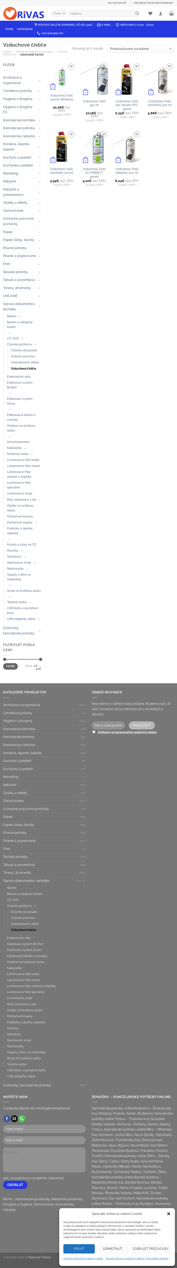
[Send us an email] (14, 1118)
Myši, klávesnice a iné (21, 499)
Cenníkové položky (17, 91)
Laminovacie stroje (19, 493)
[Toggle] (39, 80)
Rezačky (12, 550)
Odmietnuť (112, 1249)
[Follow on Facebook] (7, 1118)
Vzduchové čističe (23, 368)
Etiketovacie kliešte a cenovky (21, 417)
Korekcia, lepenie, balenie (16, 146)
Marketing (10, 173)
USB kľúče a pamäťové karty (22, 610)
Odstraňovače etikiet (25, 362)
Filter (10, 666)
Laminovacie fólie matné (23, 466)
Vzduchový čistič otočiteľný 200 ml (160, 103)
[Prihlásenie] (161, 13)
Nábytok (9, 181)
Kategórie (25, 29)
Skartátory (14, 556)
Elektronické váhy (19, 376)
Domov (7, 51)
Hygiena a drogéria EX (17, 109)
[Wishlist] (150, 13)
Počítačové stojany (20, 522)
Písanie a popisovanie (19, 256)
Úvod (9, 29)
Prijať (79, 1249)
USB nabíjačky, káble (21, 619)
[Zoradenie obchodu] (140, 49)
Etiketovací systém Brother (20, 385)
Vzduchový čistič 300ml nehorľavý (61, 97)
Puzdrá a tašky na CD (21, 544)
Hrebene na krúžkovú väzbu (21, 428)
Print (6, 264)
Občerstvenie (13, 211)
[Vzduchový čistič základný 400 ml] (127, 147)
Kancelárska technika (19, 120)
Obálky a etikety (15, 203)
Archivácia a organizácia (12, 80)
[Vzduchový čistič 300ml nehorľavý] (61, 76)
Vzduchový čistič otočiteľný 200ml (61, 171)
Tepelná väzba (17, 602)
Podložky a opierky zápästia (20, 531)
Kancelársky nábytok (19, 136)
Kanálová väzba (17, 454)
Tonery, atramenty (17, 288)
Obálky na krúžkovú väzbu (20, 508)
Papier (8, 232)
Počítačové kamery (20, 516)
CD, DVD (13, 338)
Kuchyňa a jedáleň (17, 157)
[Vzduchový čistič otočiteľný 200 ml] (159, 79)
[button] (169, 1214)
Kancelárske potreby (19, 128)
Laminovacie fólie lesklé (23, 460)
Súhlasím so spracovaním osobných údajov (127, 732)
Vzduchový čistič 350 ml (94, 103)
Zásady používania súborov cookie (83, 1258)
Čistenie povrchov (23, 356)
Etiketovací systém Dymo (20, 401)
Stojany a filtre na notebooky (19, 577)
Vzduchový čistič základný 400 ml (127, 171)
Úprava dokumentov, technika (34, 51)
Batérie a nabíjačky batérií (20, 324)
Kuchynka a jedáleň (18, 165)
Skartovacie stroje (19, 562)
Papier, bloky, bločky (18, 240)
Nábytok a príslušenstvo (13, 192)
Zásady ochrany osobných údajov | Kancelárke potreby (137, 1258)
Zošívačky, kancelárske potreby (18, 630)
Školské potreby (15, 272)
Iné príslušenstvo (18, 442)
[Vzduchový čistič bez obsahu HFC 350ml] (127, 79)
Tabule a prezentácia (19, 280)
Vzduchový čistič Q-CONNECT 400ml (94, 172)
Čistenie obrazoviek (24, 350)
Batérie (12, 316)
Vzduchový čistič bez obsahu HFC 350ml (127, 105)
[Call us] (21, 1118)
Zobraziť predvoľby (151, 1249)
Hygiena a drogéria (17, 99)
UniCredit (10, 296)
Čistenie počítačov (19, 344)
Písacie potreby (15, 248)
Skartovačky (15, 568)
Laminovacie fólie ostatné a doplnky (19, 474)
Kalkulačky (14, 448)
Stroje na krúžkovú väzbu (24, 590)
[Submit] (137, 13)
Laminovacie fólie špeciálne (19, 485)
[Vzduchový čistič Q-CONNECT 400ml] (94, 147)
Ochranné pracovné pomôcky (18, 221)
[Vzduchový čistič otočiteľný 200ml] (61, 147)
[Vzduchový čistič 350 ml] (94, 79)
